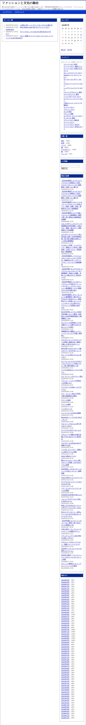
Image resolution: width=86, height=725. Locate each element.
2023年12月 (65, 629)
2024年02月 (65, 625)
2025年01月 (65, 604)
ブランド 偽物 (68, 114)
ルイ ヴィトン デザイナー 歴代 (72, 376)
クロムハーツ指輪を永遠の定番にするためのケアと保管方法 (71, 437)
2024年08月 (65, 614)
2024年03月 (65, 623)
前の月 (63, 50)
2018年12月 (65, 718)
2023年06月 (65, 642)
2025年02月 (65, 602)
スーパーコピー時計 (71, 64)
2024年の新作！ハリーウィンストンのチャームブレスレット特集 (71, 557)
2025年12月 (65, 586)
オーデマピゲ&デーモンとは (71, 430)
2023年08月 (65, 638)
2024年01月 (65, 627)
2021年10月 (65, 685)
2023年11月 (65, 632)
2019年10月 (65, 705)
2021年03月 (65, 700)
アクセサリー (66, 149)
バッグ (63, 145)
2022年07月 (65, 666)
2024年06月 (65, 619)
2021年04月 (65, 698)
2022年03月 (65, 675)
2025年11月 (65, 589)
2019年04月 (65, 709)
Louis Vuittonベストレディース (72, 478)
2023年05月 (65, 644)
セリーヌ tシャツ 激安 (71, 94)
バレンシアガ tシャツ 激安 (73, 92)
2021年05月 (65, 696)
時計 (62, 141)
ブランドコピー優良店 (71, 120)
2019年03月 (65, 711)
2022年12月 (65, 655)
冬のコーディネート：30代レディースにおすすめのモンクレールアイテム (71, 514)
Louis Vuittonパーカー (68, 456)
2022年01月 (65, 679)
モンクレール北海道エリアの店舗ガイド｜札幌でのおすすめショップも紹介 (71, 325)
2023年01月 (65, 653)
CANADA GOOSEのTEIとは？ (71, 495)
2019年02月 (65, 713)
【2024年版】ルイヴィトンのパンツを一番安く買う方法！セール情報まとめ (71, 523)
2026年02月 (65, 582)
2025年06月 (65, 593)
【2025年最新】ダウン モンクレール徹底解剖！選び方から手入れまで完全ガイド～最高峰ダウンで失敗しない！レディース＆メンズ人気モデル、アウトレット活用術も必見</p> (71, 301)
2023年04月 (65, 647)
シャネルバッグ (66, 409)
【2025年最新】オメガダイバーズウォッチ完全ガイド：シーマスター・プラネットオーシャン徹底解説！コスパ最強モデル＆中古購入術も (71, 286)
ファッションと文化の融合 (20, 2)
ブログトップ (19, 12)
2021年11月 (65, 683)
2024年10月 (65, 610)
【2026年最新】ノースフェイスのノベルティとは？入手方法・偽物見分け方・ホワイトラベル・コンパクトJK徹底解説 (71, 260)
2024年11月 (65, 608)
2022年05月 (65, 670)
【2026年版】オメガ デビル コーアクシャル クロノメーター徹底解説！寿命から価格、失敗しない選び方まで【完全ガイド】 (72, 273)
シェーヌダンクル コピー (72, 96)
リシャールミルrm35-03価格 (71, 413)
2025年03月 (65, 599)
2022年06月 (65, 668)
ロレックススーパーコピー (73, 73)
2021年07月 (65, 692)
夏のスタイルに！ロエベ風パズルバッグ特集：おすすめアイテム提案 (71, 462)
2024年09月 (65, 612)
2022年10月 (65, 660)
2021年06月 (65, 694)
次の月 (69, 50)
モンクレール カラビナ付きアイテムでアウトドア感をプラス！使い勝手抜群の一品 (71, 364)
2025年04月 (65, 597)
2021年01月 (65, 703)
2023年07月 (65, 640)
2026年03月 (65, 580)
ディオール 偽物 (69, 118)
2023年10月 (65, 634)
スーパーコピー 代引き (72, 124)
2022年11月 (65, 657)
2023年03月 (65, 649)
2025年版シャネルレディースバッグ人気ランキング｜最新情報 (71, 471)
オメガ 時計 (68, 112)
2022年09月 (65, 662)
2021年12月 (65, 681)
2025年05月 (65, 595)
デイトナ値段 (66, 400)
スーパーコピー (69, 107)
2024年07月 (65, 617)
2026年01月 (65, 584)
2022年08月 (65, 664)
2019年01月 (65, 716)
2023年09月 (65, 636)
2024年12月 (65, 606)
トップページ (7, 12)
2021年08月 (65, 690)
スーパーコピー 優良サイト (73, 66)
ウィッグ (64, 154)
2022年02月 (65, 677)
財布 (62, 143)
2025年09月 (65, 591)
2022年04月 (65, 673)
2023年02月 (65, 651)
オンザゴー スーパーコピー (73, 116)
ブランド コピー (69, 109)
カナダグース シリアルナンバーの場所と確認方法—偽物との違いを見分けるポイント (71, 342)
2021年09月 (65, 688)
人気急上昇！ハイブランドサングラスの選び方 (36, 25)
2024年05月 (65, 621)
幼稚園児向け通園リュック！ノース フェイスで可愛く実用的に (71, 333)
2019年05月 (65, 707)
